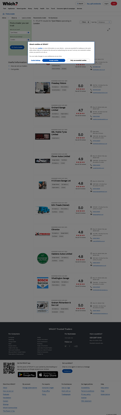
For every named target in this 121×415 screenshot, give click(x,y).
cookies (40, 48)
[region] (61, 53)
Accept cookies (53, 60)
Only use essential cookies (78, 60)
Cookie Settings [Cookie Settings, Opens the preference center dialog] (35, 60)
